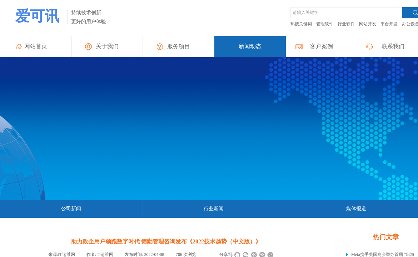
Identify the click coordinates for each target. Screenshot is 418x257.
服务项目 (178, 46)
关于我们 (107, 46)
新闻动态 (250, 46)
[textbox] (346, 12)
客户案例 (321, 46)
